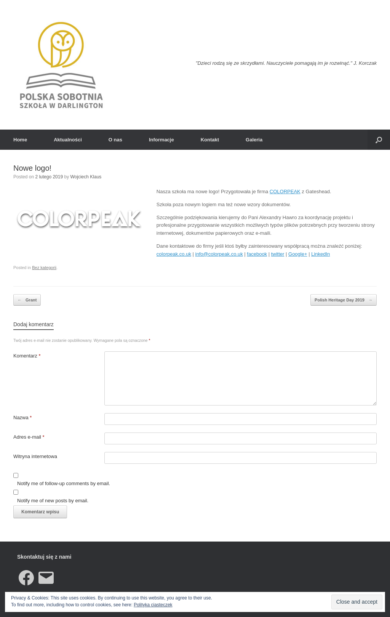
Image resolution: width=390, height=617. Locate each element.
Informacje (161, 140)
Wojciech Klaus (85, 176)
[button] (379, 140)
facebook (257, 254)
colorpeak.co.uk (174, 254)
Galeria (254, 140)
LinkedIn (320, 254)
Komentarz (27, 356)
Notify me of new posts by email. (52, 500)
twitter (278, 254)
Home (20, 140)
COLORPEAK (285, 191)
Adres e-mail (29, 437)
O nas (115, 140)
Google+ (297, 254)
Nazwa (22, 417)
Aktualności (68, 140)
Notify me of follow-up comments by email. (63, 483)
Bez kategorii (44, 267)
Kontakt (210, 140)
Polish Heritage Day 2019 (343, 300)
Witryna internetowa (35, 456)
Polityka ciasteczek (153, 604)
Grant (27, 300)
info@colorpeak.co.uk (219, 254)
